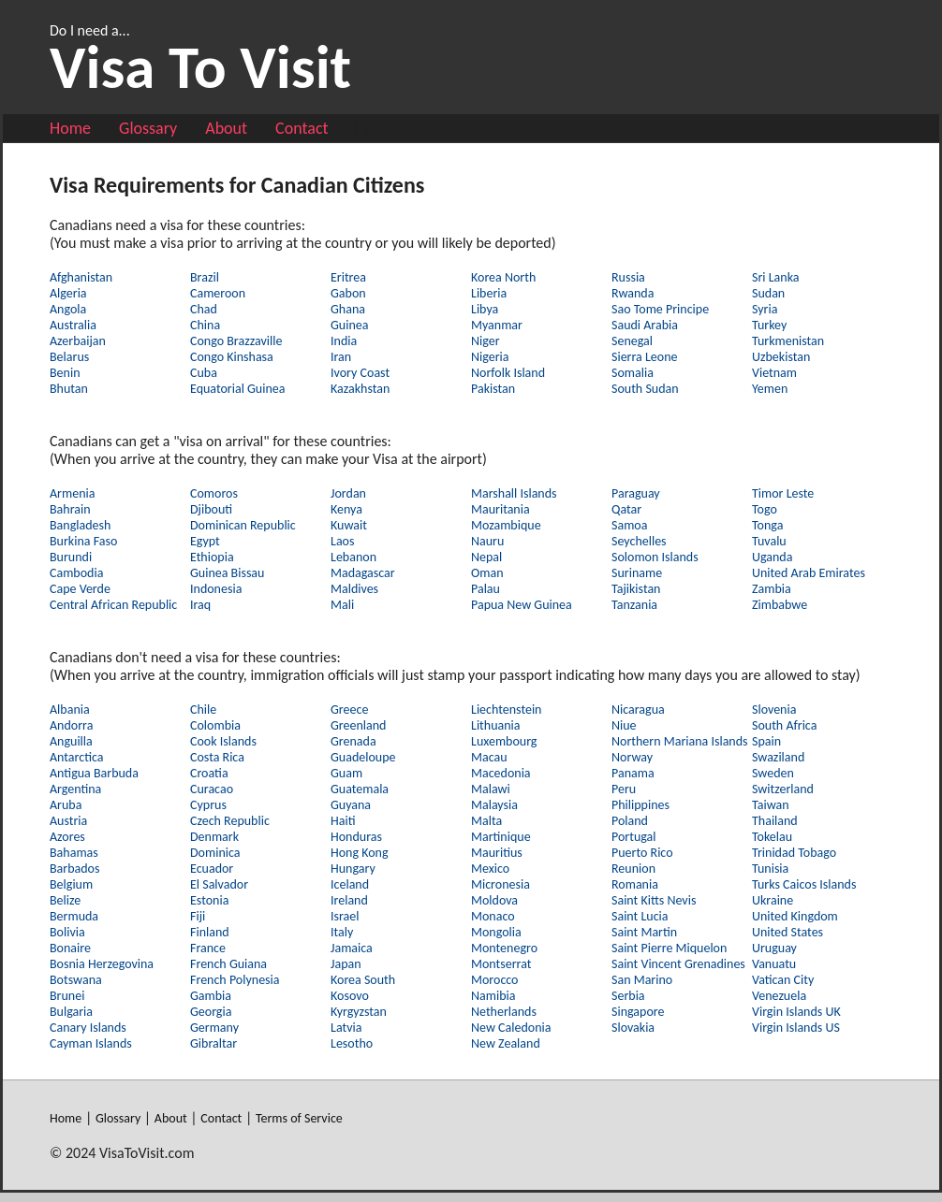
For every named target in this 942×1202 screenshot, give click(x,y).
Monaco (493, 916)
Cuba (203, 373)
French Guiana (228, 964)
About (226, 128)
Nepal (486, 557)
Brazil (204, 277)
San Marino (641, 980)
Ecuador (211, 868)
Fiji (197, 916)
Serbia (628, 996)
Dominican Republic (243, 525)
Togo (764, 509)
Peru (623, 789)
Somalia (632, 373)
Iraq (200, 605)
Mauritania (500, 509)
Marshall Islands (514, 493)
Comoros (214, 493)
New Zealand (505, 1043)
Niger (485, 341)
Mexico (490, 868)
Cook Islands (223, 741)
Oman (487, 573)
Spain (766, 741)
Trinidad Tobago (794, 853)
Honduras (356, 837)
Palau (485, 589)
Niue (624, 725)
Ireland (349, 900)
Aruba (65, 805)
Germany (214, 1027)
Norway (632, 757)
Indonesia (216, 589)
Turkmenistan (788, 341)
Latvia (346, 1027)
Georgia (210, 1012)
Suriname (636, 573)
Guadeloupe (363, 757)
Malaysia (494, 805)
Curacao (211, 789)
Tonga (767, 525)
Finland (209, 932)
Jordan (348, 493)
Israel (345, 916)
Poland (629, 821)
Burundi (71, 557)
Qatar (626, 509)
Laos (342, 541)
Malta (486, 821)
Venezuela (779, 996)
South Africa (784, 725)
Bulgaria (71, 1012)
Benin (65, 373)
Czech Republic (230, 821)
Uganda (772, 557)
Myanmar (497, 325)
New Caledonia (511, 1027)
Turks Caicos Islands (804, 884)
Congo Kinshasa (231, 357)
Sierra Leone (644, 357)
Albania (70, 709)
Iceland (350, 884)
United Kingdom (795, 916)
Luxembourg (504, 741)
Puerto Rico (642, 853)
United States (787, 932)
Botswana (76, 980)
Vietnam (774, 373)
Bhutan (69, 389)
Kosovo (350, 996)
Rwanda (632, 293)
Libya (484, 309)
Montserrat (501, 964)
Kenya (346, 509)
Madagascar (363, 573)
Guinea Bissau (227, 573)
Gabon (348, 293)
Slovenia (774, 709)
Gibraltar (213, 1043)
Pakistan (493, 389)
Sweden (773, 773)
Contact (301, 128)
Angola (68, 309)
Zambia (771, 589)
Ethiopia (212, 557)
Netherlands (504, 1012)
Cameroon (217, 293)
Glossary (148, 128)
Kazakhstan (360, 389)
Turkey (769, 325)
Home (70, 128)
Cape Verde (80, 589)
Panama (633, 773)
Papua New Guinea (521, 605)
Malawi (490, 789)
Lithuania (495, 725)
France (208, 948)
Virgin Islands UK (796, 1012)
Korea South (363, 980)
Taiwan (770, 805)
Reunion (633, 868)
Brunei (67, 996)
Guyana (351, 805)
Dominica (215, 853)
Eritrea (348, 277)
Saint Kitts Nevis (653, 900)
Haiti (343, 821)
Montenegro (504, 948)
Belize (65, 900)
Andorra (71, 725)
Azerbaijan (78, 341)
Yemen (769, 389)
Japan (346, 964)
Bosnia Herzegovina (102, 964)
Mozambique (506, 525)
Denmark (214, 837)
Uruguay (774, 948)
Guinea (349, 325)
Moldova (494, 900)
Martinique (501, 837)
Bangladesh (80, 525)
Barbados (74, 868)
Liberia (489, 293)
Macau (489, 757)
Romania (634, 884)
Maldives (354, 589)
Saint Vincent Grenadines (678, 964)
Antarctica (76, 757)
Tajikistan (635, 589)
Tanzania (634, 605)
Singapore (637, 1012)
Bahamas (74, 853)
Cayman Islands (91, 1043)
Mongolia (496, 932)
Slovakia (633, 1027)
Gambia (210, 996)
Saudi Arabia (644, 325)
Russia (628, 277)
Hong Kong (360, 853)
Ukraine (772, 900)
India (344, 341)
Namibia (493, 996)
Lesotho (352, 1043)
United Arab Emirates (808, 573)
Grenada (353, 741)
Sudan (768, 293)
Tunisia (770, 868)
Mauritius (497, 853)
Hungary (353, 868)
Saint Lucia (640, 916)
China (205, 325)
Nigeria (490, 357)
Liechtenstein (506, 709)
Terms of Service (299, 1118)
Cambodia (76, 573)
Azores (67, 837)
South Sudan (645, 389)
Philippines (640, 805)
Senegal (632, 341)
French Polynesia (235, 980)
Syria (764, 309)
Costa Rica (217, 757)
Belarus (69, 357)
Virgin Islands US (796, 1027)
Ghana (348, 309)
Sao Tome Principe (660, 309)
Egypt (205, 541)
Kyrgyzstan (359, 1012)
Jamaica (352, 948)
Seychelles (639, 541)
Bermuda (74, 916)
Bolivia (67, 932)
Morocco (495, 980)
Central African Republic (113, 605)
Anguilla (71, 741)
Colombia (215, 725)
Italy (342, 932)
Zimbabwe (779, 605)
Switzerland (783, 789)
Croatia (209, 773)
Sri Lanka (775, 277)
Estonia (209, 900)
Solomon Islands (655, 557)
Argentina (75, 789)
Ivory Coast (360, 373)
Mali (342, 605)
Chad (203, 309)
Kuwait (349, 525)
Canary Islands (88, 1027)
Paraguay (635, 493)
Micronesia (500, 884)
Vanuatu (774, 964)
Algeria (68, 293)
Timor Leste (783, 493)
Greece (349, 709)
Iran (341, 357)
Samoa (629, 525)
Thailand (775, 821)
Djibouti (211, 509)
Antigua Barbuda (94, 773)
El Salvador (219, 884)
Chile (203, 709)
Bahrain (70, 509)
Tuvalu (769, 541)
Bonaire (70, 948)
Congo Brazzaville (236, 341)
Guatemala (360, 789)
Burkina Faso (83, 541)
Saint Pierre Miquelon (669, 948)
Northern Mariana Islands (679, 741)
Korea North (503, 277)
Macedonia (501, 773)
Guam (346, 773)
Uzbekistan (781, 357)
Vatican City (783, 980)
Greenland (358, 725)
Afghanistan (81, 277)
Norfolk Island (508, 373)
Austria (68, 821)
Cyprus (208, 805)
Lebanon (353, 557)
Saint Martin (644, 932)
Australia (73, 325)
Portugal (633, 837)
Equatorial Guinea (237, 389)
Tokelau (772, 837)
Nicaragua (638, 709)
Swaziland (778, 757)
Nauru (487, 541)
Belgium (71, 884)
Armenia (72, 493)
